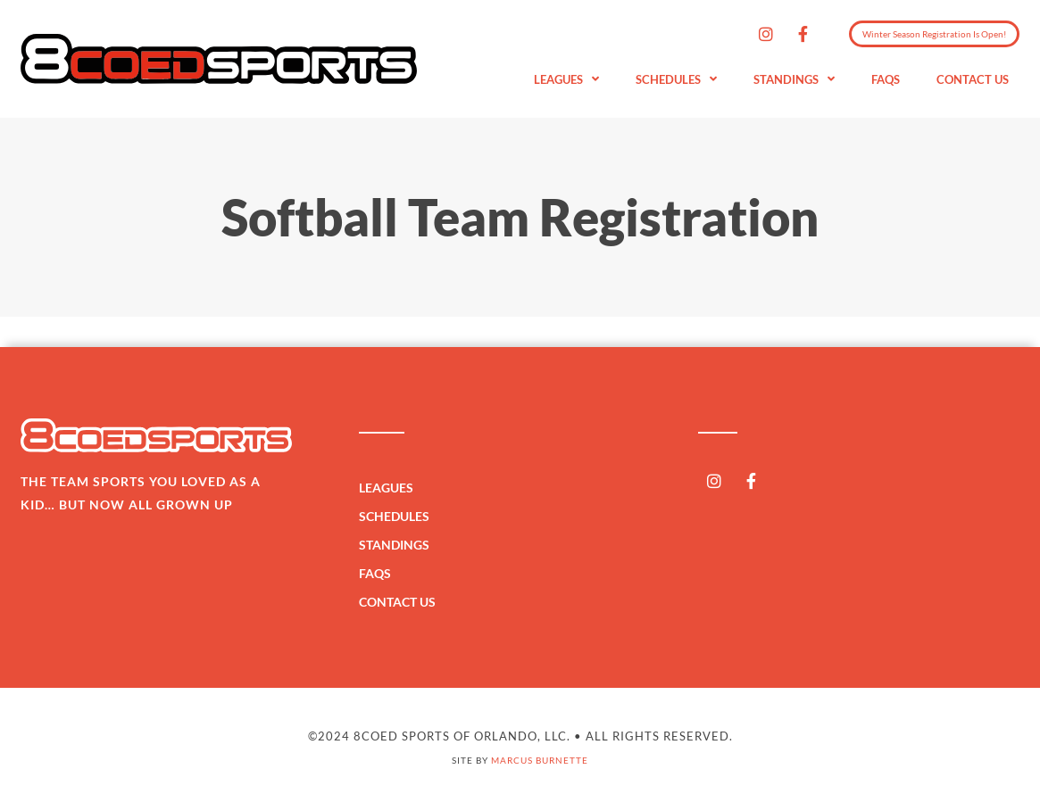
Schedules (676, 80)
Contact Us (972, 79)
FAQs (885, 79)
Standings (794, 80)
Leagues (566, 80)
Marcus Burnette (539, 760)
